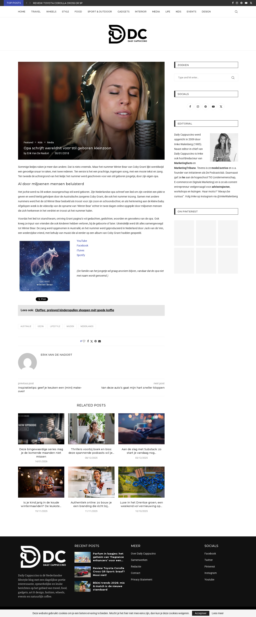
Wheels (51, 11)
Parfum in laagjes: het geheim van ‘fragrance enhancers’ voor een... (108, 557)
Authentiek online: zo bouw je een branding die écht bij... (91, 504)
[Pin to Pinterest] (95, 341)
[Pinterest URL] (184, 233)
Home (21, 11)
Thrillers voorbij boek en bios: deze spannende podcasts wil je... (91, 451)
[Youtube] (246, 3)
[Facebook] (232, 3)
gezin (41, 326)
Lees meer (218, 613)
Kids (178, 11)
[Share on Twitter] (91, 341)
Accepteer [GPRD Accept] (201, 613)
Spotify (81, 255)
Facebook (82, 245)
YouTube (82, 240)
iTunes (80, 250)
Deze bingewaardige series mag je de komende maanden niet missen (41, 453)
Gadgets (123, 11)
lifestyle (55, 326)
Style (65, 11)
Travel (36, 11)
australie (26, 326)
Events (191, 11)
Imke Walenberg (183, 144)
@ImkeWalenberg (227, 196)
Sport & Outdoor (100, 11)
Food (78, 11)
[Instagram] (237, 3)
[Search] (236, 11)
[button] (26, 3)
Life (168, 11)
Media (156, 11)
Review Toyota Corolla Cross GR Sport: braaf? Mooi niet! (109, 571)
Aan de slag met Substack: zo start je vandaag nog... (141, 451)
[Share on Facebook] (88, 341)
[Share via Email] (99, 341)
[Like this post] (84, 341)
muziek (70, 326)
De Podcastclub (215, 172)
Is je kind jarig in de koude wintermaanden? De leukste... (41, 504)
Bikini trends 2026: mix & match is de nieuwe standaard (109, 586)
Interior (141, 11)
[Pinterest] (241, 3)
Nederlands (87, 326)
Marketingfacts (183, 163)
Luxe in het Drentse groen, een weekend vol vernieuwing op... (141, 504)
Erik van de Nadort (38, 153)
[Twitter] (251, 3)
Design (206, 11)
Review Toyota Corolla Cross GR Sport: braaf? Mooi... (70, 3)
